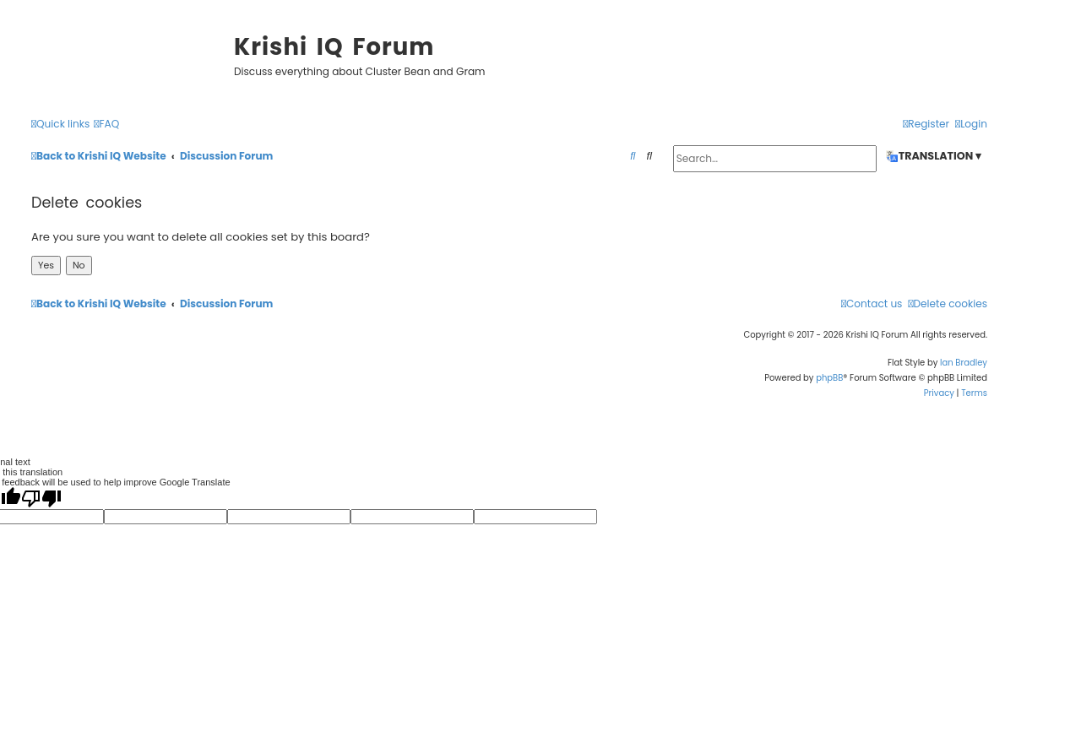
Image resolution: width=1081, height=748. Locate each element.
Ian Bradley (963, 362)
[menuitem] (106, 124)
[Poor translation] (41, 498)
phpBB (829, 377)
